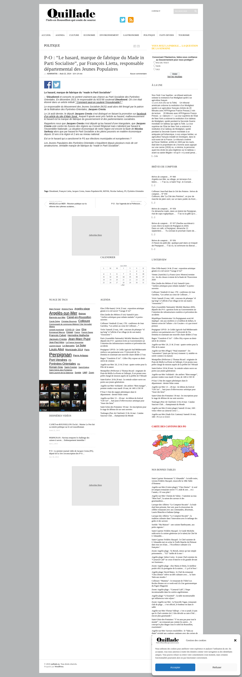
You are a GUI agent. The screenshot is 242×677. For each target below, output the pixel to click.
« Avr (123, 285)
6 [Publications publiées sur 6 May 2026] (116, 274)
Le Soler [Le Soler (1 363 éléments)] (81, 345)
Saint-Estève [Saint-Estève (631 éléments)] (83, 367)
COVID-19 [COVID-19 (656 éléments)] (69, 330)
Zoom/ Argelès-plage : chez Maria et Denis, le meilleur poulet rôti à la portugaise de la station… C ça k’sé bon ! (174, 567)
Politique (149, 35)
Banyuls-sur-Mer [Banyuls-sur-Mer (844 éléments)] (57, 317)
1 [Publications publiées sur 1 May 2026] (130, 271)
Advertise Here (95, 235)
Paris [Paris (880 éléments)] (86, 349)
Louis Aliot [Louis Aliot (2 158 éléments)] (56, 349)
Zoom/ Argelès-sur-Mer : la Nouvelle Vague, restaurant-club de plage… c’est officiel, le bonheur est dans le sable (174, 604)
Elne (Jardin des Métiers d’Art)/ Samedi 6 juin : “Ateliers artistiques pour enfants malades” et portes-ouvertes (173, 286)
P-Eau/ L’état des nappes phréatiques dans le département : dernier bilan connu (170, 382)
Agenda (60, 35)
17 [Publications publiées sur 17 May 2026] (143, 277)
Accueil (46, 35)
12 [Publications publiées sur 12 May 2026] (110, 277)
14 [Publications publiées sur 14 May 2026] (123, 277)
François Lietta (65, 191)
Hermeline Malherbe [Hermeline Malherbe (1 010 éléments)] (78, 335)
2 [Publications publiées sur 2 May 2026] (136, 271)
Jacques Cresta (78, 191)
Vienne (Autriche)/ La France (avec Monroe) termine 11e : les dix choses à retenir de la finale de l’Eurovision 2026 (174, 277)
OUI (158, 69)
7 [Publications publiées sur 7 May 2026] (123, 274)
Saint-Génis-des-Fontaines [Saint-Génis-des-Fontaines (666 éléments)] (60, 370)
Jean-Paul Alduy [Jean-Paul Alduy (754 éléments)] (56, 342)
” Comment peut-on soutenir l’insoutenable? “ (99, 102)
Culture (74, 35)
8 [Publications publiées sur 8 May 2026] (130, 274)
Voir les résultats (174, 77)
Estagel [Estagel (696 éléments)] (69, 332)
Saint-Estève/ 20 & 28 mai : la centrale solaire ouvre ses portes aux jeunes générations (174, 369)
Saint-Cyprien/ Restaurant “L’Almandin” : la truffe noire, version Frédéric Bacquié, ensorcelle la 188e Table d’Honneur (175, 481)
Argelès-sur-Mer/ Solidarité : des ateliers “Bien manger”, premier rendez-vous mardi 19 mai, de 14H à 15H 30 (175, 375)
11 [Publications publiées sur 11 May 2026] (104, 277)
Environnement (109, 35)
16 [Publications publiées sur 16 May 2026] (136, 277)
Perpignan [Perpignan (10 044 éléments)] (60, 354)
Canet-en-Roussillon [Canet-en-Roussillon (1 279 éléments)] (79, 317)
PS (125, 191)
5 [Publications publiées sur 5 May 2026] (110, 274)
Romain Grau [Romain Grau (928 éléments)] (56, 367)
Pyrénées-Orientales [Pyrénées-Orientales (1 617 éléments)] (62, 363)
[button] (235, 640)
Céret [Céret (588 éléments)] (78, 330)
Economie (89, 35)
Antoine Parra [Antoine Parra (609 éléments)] (67, 309)
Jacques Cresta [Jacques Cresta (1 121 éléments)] (58, 339)
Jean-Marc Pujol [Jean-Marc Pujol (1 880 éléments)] (79, 339)
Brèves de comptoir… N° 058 (164, 209)
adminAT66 (52, 74)
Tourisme (184, 35)
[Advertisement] (95, 156)
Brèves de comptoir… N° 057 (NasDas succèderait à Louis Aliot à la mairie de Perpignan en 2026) (173, 224)
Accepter (175, 667)
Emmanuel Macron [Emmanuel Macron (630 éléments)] (57, 332)
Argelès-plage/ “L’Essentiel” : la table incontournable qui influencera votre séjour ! (173, 597)
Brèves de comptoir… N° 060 (164, 177)
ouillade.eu (55, 664)
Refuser (217, 667)
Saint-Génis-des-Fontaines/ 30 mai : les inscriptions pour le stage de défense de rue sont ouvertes (175, 396)
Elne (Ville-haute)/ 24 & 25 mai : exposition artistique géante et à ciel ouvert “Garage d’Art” (173, 269)
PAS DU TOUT (162, 63)
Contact (156, 11)
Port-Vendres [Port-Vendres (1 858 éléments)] (58, 360)
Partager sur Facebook (48, 84)
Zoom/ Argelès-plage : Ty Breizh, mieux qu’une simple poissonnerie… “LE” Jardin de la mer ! (174, 552)
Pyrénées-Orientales (136, 191)
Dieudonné (53, 191)
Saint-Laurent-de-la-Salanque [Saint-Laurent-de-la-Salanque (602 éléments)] (61, 373)
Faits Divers (166, 35)
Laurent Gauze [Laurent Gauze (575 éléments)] (55, 346)
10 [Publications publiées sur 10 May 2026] (143, 274)
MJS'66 (106, 191)
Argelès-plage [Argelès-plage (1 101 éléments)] (82, 308)
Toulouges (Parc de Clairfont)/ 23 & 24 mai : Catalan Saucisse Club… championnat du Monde (173, 403)
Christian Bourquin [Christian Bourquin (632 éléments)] (69, 321)
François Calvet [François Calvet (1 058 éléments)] (57, 335)
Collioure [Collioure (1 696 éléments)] (84, 321)
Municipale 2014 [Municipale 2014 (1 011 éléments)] (74, 349)
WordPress (59, 666)
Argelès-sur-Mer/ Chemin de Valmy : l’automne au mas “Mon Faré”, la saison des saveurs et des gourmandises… (174, 498)
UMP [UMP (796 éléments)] (85, 372)
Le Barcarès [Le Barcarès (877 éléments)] (68, 345)
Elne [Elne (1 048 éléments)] (84, 329)
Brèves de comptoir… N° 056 (164, 240)
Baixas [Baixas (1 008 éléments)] (82, 313)
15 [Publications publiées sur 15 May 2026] (130, 277)
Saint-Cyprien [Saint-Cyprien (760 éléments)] (70, 367)
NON (158, 66)
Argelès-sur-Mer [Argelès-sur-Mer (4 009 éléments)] (63, 313)
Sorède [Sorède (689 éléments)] (78, 372)
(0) (157, 156)
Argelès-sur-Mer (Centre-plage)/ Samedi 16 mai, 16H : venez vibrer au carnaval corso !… (174, 409)
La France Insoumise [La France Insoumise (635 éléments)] (74, 342)
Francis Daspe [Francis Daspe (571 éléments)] (87, 332)
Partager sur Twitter (56, 84)
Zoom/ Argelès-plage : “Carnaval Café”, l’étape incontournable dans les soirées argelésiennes (171, 590)
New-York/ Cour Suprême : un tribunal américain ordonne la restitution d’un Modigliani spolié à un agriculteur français (172, 97)
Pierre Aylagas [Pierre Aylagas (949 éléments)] (80, 355)
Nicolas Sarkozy (116, 191)
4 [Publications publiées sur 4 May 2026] (103, 274)
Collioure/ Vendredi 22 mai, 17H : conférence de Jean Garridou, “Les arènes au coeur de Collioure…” (173, 293)
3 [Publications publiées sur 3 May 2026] (143, 271)
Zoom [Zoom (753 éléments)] (91, 372)
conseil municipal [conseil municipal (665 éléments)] (56, 330)
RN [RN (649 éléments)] (78, 364)
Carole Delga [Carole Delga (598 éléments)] (54, 321)
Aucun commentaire (138, 74)
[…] (153, 156)
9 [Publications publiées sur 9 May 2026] (136, 274)
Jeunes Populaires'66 (93, 191)
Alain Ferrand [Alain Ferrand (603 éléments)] (54, 309)
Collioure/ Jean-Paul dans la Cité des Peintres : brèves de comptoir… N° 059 (175, 192)
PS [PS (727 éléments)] (70, 360)
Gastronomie (131, 35)
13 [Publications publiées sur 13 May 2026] (117, 277)
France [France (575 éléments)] (77, 332)
